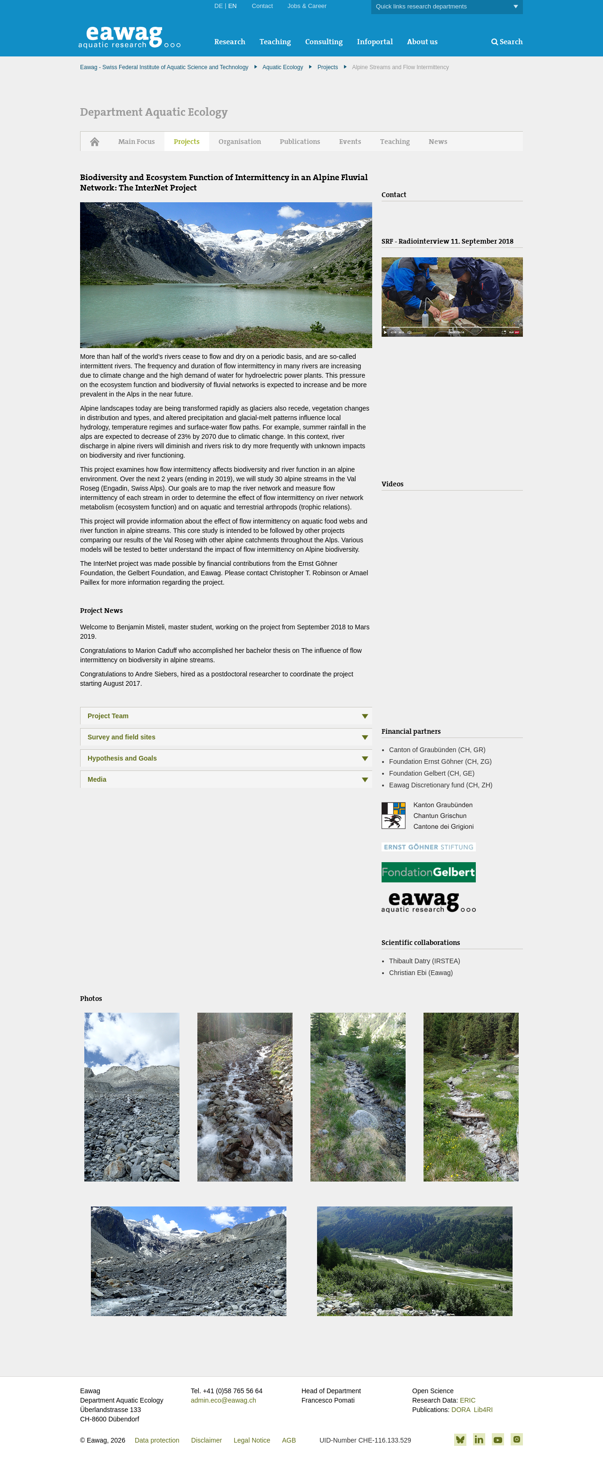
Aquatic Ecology (282, 67)
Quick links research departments (447, 7)
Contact (262, 5)
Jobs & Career (306, 5)
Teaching (275, 42)
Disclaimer (206, 1440)
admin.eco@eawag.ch (223, 1400)
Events (350, 141)
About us (422, 42)
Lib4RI (483, 1409)
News (438, 141)
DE (218, 5)
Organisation (240, 141)
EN (232, 5)
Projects (328, 67)
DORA (460, 1409)
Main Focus (136, 141)
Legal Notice (252, 1440)
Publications (300, 141)
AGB (289, 1440)
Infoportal (375, 42)
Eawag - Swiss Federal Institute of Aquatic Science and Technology (164, 67)
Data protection (157, 1440)
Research (229, 42)
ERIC (467, 1400)
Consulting (324, 42)
